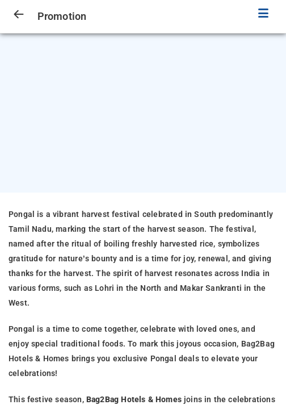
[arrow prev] (19, 15)
